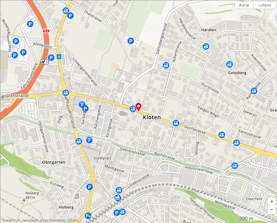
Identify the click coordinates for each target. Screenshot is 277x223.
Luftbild (264, 5)
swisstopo (30, 220)
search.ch (13, 220)
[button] (272, 202)
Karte (244, 5)
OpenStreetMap (53, 220)
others (72, 220)
